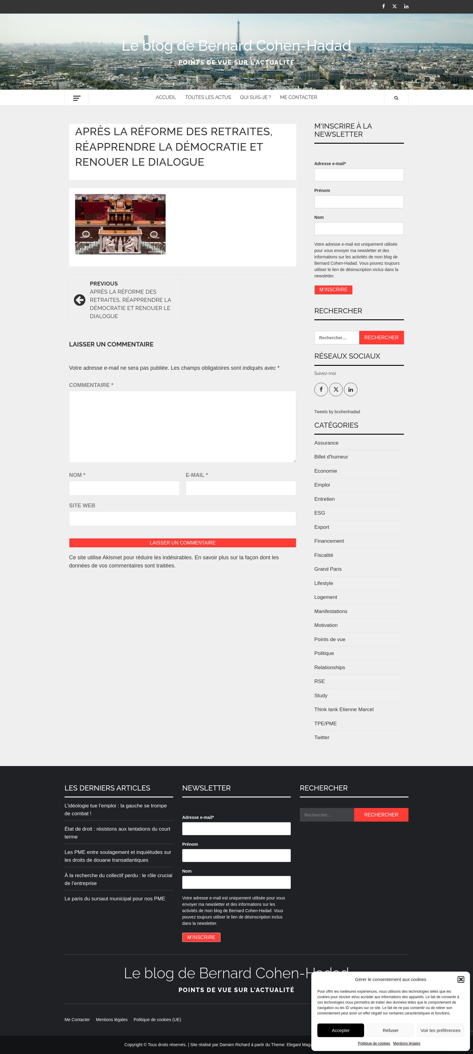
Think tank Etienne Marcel (344, 709)
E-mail (197, 475)
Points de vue (329, 639)
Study (320, 695)
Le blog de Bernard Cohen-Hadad (236, 45)
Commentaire (91, 385)
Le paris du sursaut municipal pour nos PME (115, 899)
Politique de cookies (374, 1043)
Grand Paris (328, 569)
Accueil (166, 97)
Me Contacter (298, 97)
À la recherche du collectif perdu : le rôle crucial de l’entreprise (118, 879)
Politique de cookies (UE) (157, 1019)
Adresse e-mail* (330, 163)
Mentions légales (406, 1043)
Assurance (326, 443)
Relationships (329, 667)
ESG (319, 513)
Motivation (326, 625)
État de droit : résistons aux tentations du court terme (117, 833)
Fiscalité (323, 555)
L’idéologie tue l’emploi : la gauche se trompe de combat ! (116, 809)
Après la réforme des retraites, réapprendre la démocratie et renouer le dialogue (133, 299)
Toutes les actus (208, 97)
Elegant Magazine (303, 1044)
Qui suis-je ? (255, 97)
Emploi (322, 485)
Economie (325, 471)
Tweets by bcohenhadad (337, 411)
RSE (319, 681)
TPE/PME (325, 724)
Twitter (321, 737)
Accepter (341, 1030)
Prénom (322, 190)
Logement (325, 597)
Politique (324, 653)
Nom (77, 475)
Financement (329, 541)
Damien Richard (235, 1044)
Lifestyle (323, 583)
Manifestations (331, 611)
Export (321, 527)
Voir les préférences (441, 1030)
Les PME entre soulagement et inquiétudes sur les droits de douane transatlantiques (118, 856)
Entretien (324, 499)
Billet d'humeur (331, 457)
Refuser (391, 1030)
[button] (461, 979)
